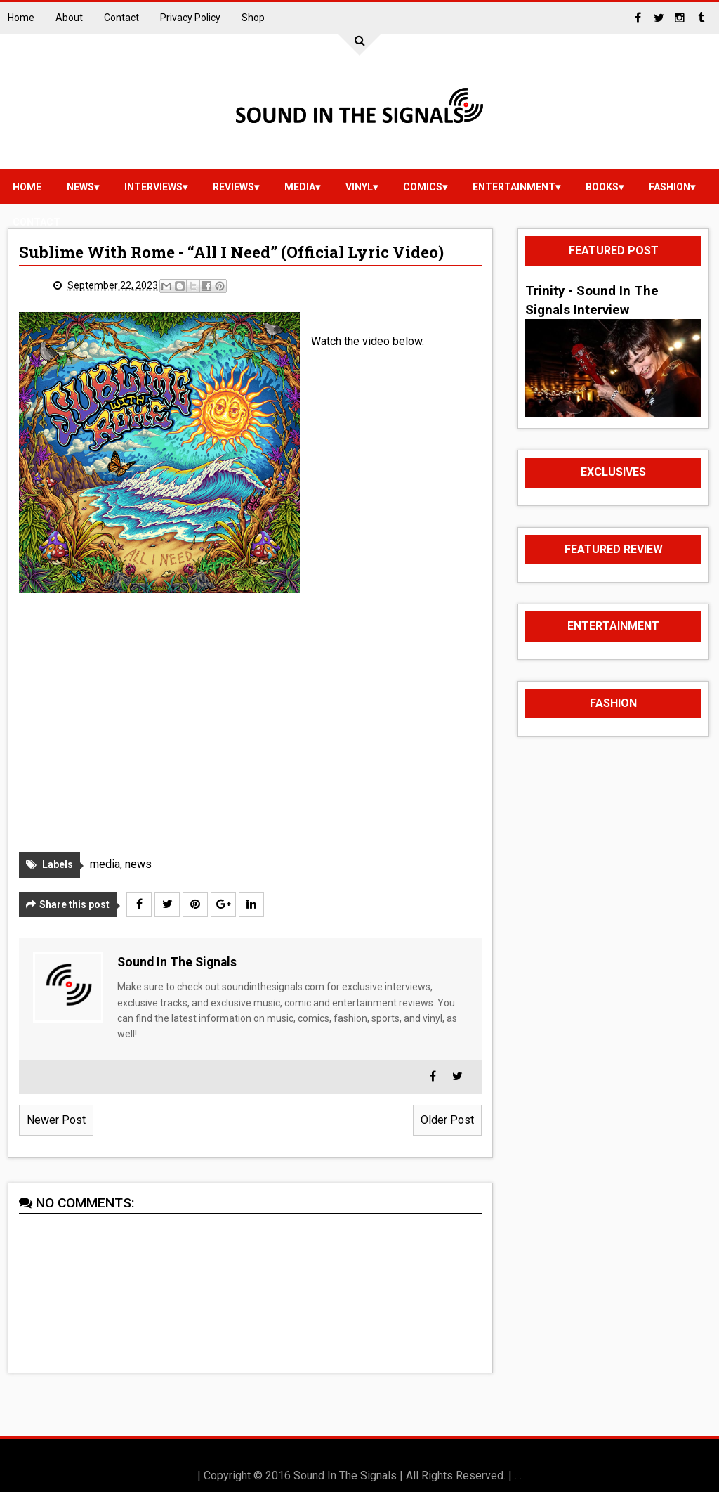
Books (602, 187)
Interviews (153, 187)
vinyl (359, 187)
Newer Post (56, 1120)
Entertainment (514, 187)
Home (21, 17)
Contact (121, 17)
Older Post (447, 1120)
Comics (422, 187)
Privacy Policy (190, 17)
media (299, 187)
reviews (233, 187)
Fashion (669, 187)
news (80, 187)
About (69, 17)
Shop (253, 17)
